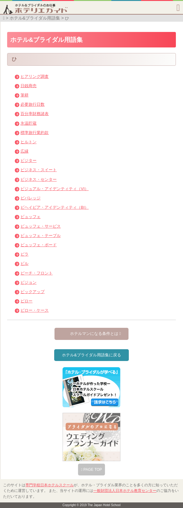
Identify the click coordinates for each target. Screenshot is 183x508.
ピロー (26, 301)
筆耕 (24, 95)
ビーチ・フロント (36, 273)
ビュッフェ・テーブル (40, 235)
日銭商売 (28, 85)
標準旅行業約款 (34, 132)
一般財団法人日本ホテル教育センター (124, 490)
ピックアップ (32, 291)
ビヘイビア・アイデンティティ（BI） (54, 207)
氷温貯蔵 (28, 123)
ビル (24, 263)
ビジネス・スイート (38, 169)
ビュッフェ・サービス (40, 226)
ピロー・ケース (34, 310)
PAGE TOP (91, 469)
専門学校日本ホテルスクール (49, 485)
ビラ (24, 254)
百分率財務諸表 (34, 113)
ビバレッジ (30, 198)
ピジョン (28, 282)
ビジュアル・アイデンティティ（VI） (54, 188)
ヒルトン (28, 142)
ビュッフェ (30, 216)
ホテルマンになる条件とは (95, 333)
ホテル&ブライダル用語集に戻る (91, 355)
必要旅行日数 (32, 104)
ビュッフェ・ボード (38, 245)
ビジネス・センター (38, 179)
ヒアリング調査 (34, 76)
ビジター (28, 160)
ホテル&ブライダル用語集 (35, 18)
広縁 (24, 151)
